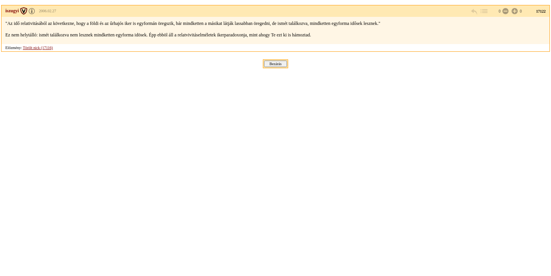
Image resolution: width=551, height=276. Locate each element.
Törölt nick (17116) (38, 48)
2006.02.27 (47, 11)
